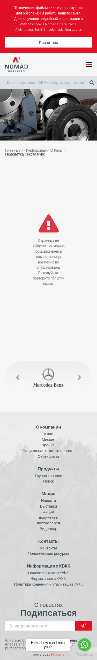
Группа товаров (48, 475)
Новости (48, 500)
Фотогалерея (48, 523)
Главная (12, 150)
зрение (48, 445)
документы (48, 517)
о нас (48, 434)
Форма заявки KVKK (48, 578)
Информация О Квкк (44, 150)
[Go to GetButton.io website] (84, 654)
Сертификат (48, 456)
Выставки (48, 506)
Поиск (48, 481)
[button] (15, 377)
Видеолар (48, 528)
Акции (48, 512)
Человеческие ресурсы (48, 553)
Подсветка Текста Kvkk (25, 154)
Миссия (48, 439)
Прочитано (48, 42)
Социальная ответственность (49, 450)
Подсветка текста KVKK (48, 573)
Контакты (48, 548)
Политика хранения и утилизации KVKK (48, 584)
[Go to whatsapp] (84, 644)
